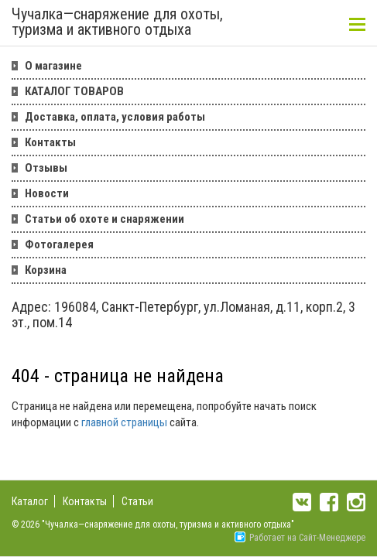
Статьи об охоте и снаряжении (104, 219)
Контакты (50, 142)
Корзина (46, 270)
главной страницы (124, 422)
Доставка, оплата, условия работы (115, 117)
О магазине (53, 66)
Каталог (30, 501)
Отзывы (46, 168)
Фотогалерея (59, 244)
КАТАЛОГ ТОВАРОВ (74, 91)
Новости (47, 193)
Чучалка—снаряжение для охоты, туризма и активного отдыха (117, 22)
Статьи (137, 501)
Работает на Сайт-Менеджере (300, 537)
